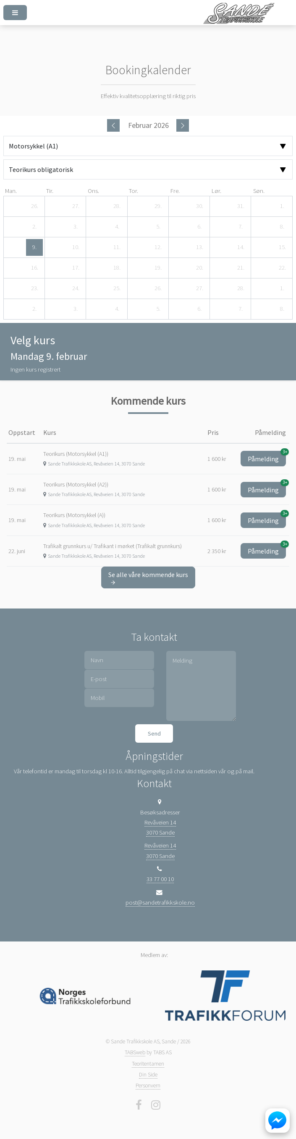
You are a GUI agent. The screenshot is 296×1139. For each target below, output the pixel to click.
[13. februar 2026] (199, 247)
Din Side (148, 1074)
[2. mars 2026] (34, 309)
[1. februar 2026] (282, 206)
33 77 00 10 (160, 879)
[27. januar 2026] (75, 206)
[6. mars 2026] (199, 309)
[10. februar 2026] (75, 247)
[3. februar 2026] (75, 227)
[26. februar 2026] (158, 288)
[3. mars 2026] (75, 309)
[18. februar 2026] (117, 268)
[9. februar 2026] (34, 247)
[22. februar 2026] (282, 268)
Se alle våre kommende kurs (148, 577)
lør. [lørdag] (216, 191)
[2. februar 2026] (34, 227)
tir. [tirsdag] (49, 191)
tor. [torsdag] (133, 191)
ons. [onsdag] (93, 191)
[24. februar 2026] (75, 288)
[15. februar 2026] (282, 247)
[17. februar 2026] (75, 268)
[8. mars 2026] (282, 309)
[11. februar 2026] (117, 247)
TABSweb (135, 1052)
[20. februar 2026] (199, 268)
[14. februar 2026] (241, 247)
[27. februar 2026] (199, 288)
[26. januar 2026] (34, 206)
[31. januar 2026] (241, 206)
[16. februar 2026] (34, 268)
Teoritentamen (148, 1063)
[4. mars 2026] (117, 309)
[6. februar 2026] (199, 227)
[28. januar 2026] (117, 206)
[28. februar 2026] (241, 288)
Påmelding (267, 457)
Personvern (148, 1085)
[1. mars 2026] (282, 288)
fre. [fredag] (175, 191)
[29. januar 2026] (158, 206)
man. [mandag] (11, 191)
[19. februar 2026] (158, 268)
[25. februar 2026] (117, 288)
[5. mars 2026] (158, 309)
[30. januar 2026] (199, 206)
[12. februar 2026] (158, 247)
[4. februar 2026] (117, 227)
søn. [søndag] (259, 191)
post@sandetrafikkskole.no (160, 902)
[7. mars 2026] (241, 309)
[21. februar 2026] (241, 268)
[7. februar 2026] (241, 227)
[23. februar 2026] (34, 288)
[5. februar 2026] (158, 227)
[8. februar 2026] (282, 227)
